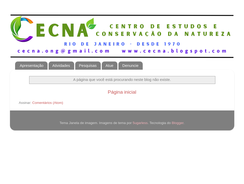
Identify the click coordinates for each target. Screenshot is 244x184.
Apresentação (31, 65)
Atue (110, 65)
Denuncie (130, 65)
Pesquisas (88, 65)
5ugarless (140, 123)
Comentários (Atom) (47, 103)
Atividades (61, 65)
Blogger (178, 123)
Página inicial (122, 92)
